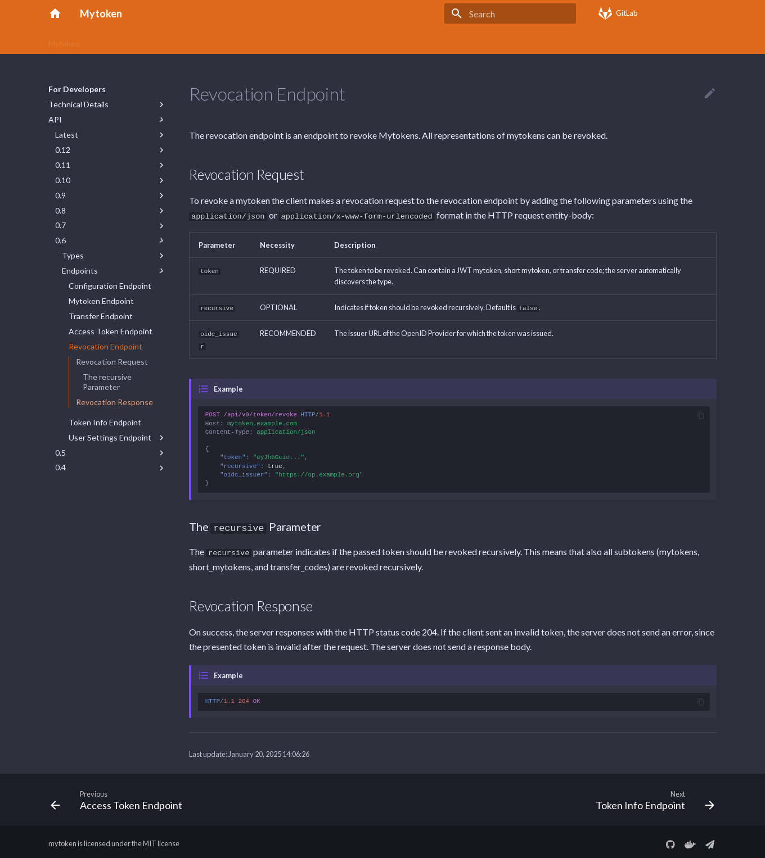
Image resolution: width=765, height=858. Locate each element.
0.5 (60, 452)
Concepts (111, 41)
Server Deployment (350, 41)
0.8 (60, 210)
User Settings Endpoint (110, 437)
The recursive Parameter (107, 382)
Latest (66, 134)
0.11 (62, 165)
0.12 (62, 150)
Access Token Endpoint (110, 331)
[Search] (510, 13)
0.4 (60, 467)
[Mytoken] (55, 13)
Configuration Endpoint (110, 285)
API (55, 119)
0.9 (60, 195)
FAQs (292, 41)
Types (73, 255)
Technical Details (78, 104)
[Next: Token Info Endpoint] (651, 796)
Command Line (241, 41)
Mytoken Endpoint (101, 301)
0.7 (60, 225)
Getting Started (172, 41)
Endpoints (80, 270)
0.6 (60, 240)
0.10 (62, 180)
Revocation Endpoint (105, 346)
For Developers (425, 41)
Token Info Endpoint (105, 422)
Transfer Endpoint (101, 316)
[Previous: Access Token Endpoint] (119, 796)
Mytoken (64, 41)
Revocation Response (114, 402)
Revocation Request (112, 361)
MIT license (161, 840)
